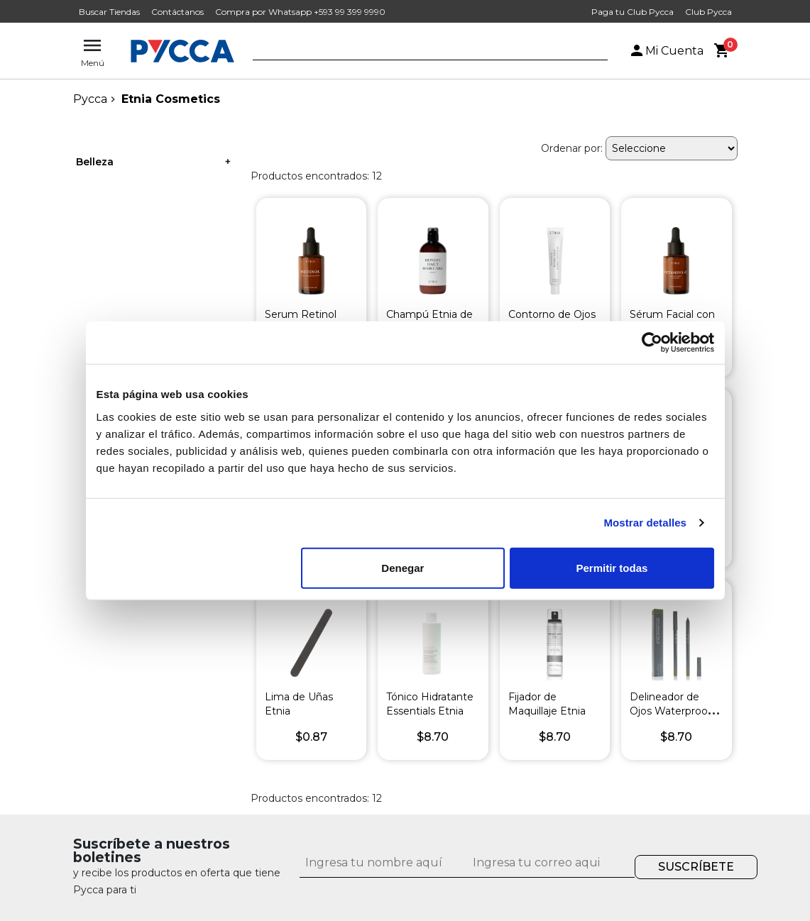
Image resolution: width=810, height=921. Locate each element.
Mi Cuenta (666, 51)
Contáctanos (177, 11)
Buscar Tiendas (109, 11)
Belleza (95, 161)
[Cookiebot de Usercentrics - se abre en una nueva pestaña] (652, 342)
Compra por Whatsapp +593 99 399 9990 (300, 11)
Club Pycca (708, 11)
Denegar (402, 567)
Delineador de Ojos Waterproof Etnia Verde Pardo (675, 711)
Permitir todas (612, 567)
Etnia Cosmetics (170, 99)
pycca (90, 99)
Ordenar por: (572, 148)
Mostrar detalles (644, 523)
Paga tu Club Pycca (632, 11)
